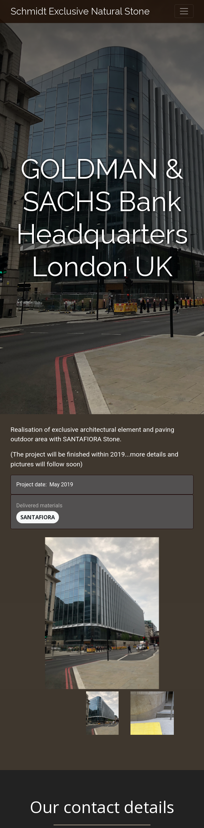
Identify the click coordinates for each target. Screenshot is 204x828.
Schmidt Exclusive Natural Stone (80, 11)
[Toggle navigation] (184, 11)
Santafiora (37, 517)
